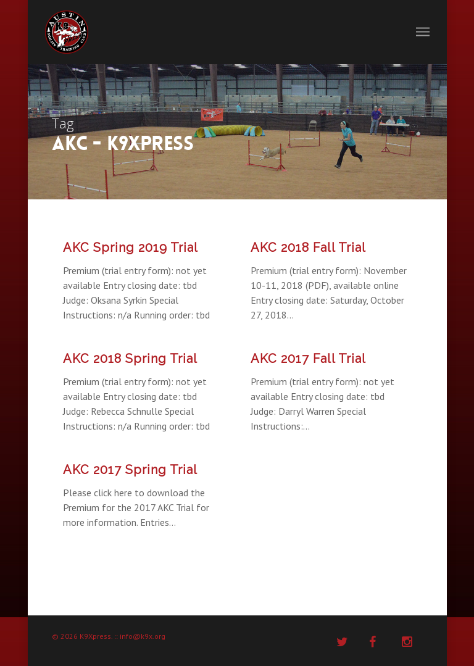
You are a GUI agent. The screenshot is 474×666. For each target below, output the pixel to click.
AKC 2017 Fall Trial (308, 358)
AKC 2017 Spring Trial (130, 469)
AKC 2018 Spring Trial (130, 358)
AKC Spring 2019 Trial (130, 247)
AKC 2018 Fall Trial (308, 247)
